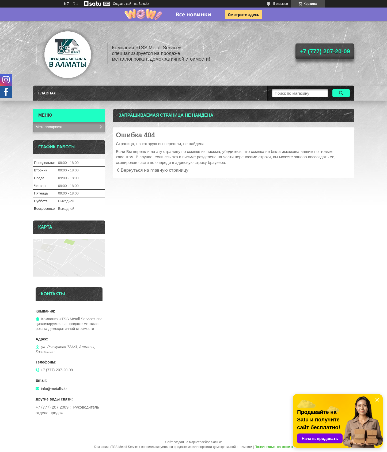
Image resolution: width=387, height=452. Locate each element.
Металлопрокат (49, 127)
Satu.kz (216, 442)
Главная (47, 93)
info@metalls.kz (54, 389)
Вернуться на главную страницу (154, 170)
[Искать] (341, 93)
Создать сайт (123, 4)
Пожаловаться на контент (274, 447)
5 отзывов (280, 4)
